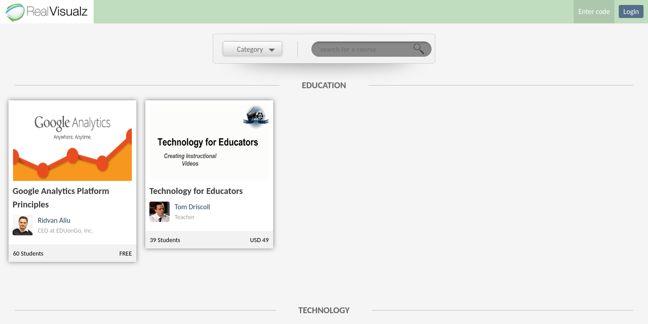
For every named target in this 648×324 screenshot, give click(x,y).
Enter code (594, 11)
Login (631, 11)
